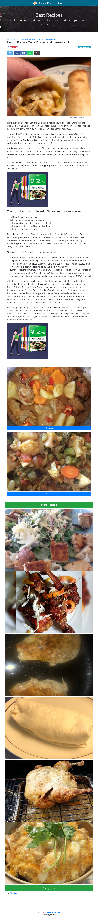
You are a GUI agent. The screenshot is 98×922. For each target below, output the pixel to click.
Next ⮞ (49, 493)
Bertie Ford (14, 47)
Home (9, 39)
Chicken (15, 39)
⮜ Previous (49, 428)
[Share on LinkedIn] (23, 53)
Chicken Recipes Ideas (48, 3)
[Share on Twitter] (10, 53)
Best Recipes (49, 15)
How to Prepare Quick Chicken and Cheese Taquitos (38, 39)
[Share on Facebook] (17, 53)
